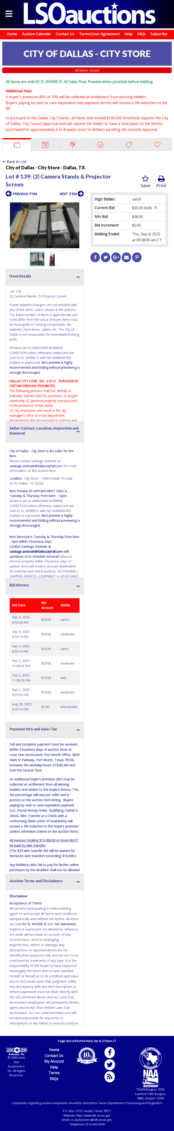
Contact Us (65, 33)
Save (145, 182)
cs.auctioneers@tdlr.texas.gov (91, 1120)
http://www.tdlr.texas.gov (93, 1115)
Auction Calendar (36, 33)
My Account (54, 1061)
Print (161, 182)
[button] (79, 203)
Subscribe (158, 33)
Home (12, 33)
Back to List (14, 161)
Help (128, 33)
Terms (54, 1072)
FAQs (141, 33)
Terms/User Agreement (99, 33)
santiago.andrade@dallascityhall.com (36, 466)
